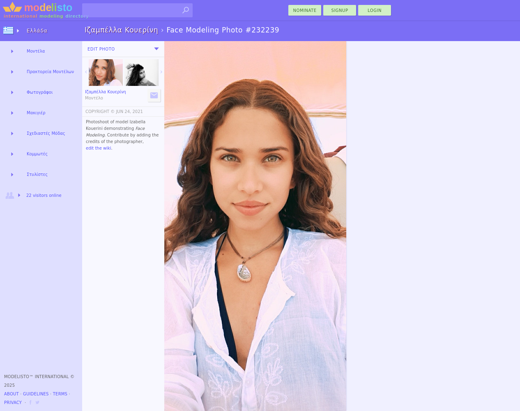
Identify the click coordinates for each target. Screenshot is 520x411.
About (11, 394)
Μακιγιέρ (36, 113)
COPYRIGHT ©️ (100, 111)
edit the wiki (98, 148)
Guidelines (36, 394)
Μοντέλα (36, 51)
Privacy (13, 402)
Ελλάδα (37, 31)
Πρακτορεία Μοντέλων (50, 71)
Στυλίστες (37, 174)
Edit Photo (101, 49)
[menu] (156, 48)
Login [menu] (375, 10)
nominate (305, 10)
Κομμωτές (37, 154)
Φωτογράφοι (40, 92)
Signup (339, 10)
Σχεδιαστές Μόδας (46, 133)
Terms (60, 394)
